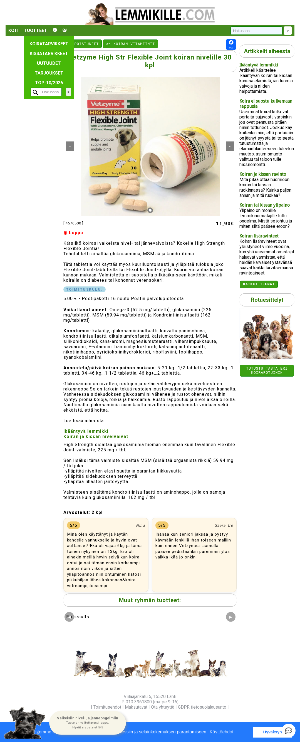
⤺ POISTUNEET (83, 43)
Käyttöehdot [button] (221, 731)
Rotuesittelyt (267, 300)
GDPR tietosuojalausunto (202, 707)
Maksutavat (136, 707)
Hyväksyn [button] (272, 732)
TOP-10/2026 (49, 82)
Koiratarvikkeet (48, 43)
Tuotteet (35, 30)
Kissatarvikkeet (49, 53)
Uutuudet (49, 63)
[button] (87, 722)
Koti (13, 30)
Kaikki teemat (259, 284)
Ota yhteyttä (162, 707)
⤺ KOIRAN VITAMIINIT (130, 43)
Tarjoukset (49, 73)
